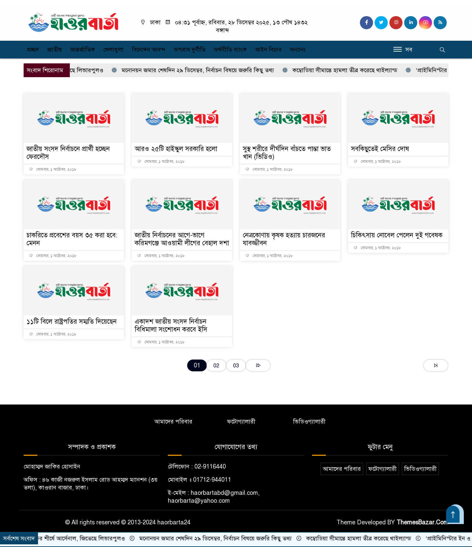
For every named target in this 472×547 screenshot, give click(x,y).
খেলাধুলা (113, 49)
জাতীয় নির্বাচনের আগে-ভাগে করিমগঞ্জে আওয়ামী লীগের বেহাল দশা (182, 239)
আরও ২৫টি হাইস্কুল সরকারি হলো (176, 149)
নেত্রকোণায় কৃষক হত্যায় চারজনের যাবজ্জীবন (284, 239)
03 (236, 365)
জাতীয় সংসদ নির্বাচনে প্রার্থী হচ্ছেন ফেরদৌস (68, 153)
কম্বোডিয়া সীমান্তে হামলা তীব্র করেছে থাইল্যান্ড (343, 70)
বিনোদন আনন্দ (149, 49)
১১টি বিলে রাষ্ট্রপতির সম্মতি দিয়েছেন (72, 321)
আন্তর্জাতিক (82, 49)
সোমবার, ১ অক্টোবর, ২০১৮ (53, 169)
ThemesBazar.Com (422, 522)
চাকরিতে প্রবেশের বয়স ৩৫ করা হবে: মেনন (72, 239)
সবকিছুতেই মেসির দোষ (380, 149)
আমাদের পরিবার (173, 421)
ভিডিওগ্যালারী (309, 421)
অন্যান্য (297, 49)
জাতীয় (54, 49)
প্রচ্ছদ (33, 49)
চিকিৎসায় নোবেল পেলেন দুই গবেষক (396, 235)
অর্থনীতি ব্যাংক (230, 49)
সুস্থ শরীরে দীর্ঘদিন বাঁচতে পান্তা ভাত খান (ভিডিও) (287, 153)
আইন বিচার (268, 49)
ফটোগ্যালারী (241, 421)
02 (216, 365)
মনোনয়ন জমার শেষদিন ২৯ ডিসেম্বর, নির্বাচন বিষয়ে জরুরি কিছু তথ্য (196, 70)
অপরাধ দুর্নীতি (190, 49)
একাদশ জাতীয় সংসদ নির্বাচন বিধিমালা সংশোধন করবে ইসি (171, 325)
